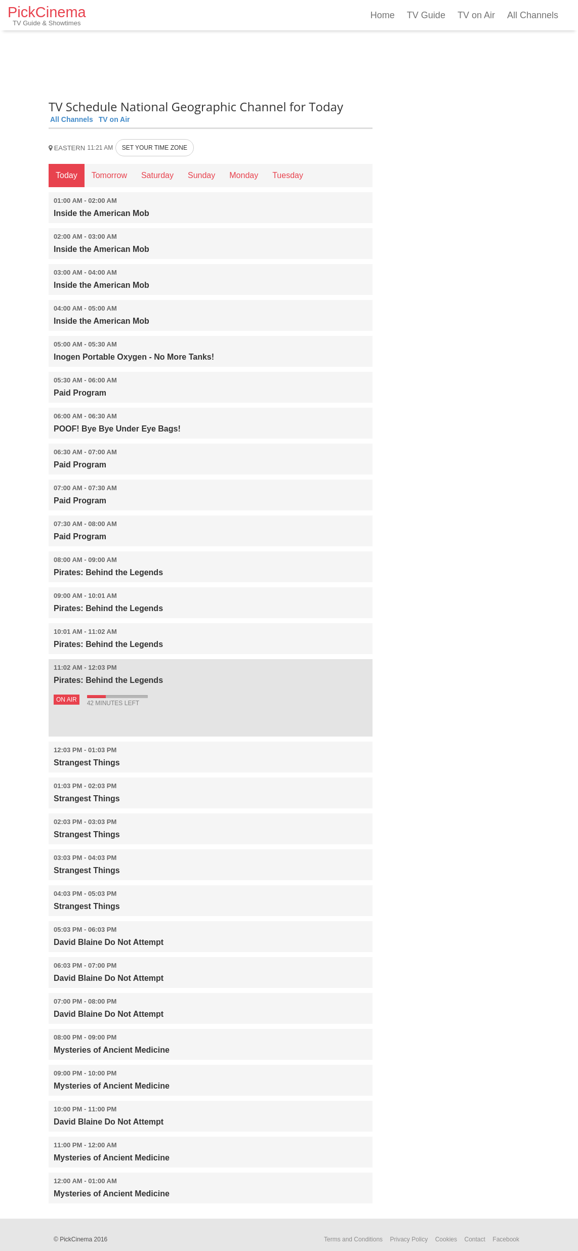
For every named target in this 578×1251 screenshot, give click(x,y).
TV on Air (476, 15)
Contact (474, 1239)
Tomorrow (109, 175)
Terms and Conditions (353, 1239)
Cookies (446, 1239)
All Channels (532, 15)
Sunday (201, 175)
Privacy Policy (409, 1239)
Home (382, 15)
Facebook (505, 1239)
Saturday (157, 175)
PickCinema (47, 15)
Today (66, 175)
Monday (243, 175)
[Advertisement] (211, 63)
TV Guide (426, 15)
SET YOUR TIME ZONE (154, 147)
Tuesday (287, 175)
